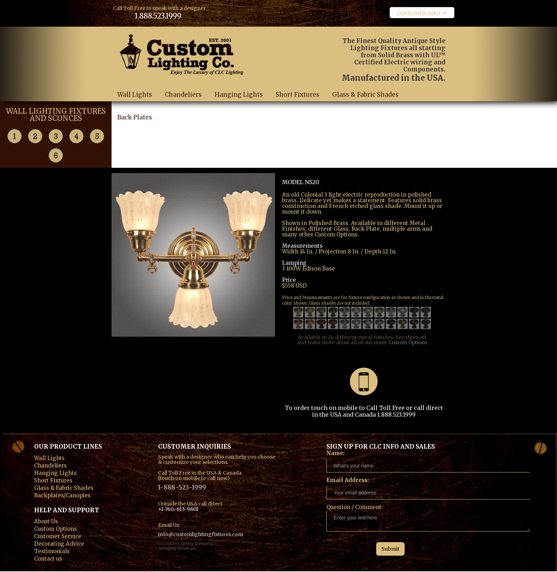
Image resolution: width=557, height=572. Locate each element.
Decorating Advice (59, 543)
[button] (422, 12)
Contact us (48, 558)
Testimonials (52, 550)
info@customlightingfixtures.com (200, 534)
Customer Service (57, 535)
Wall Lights (134, 94)
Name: (335, 453)
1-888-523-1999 (182, 486)
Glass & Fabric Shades (365, 101)
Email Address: (347, 480)
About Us (46, 520)
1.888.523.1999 (158, 16)
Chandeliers (183, 94)
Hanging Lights (239, 94)
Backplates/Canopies (62, 494)
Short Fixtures (297, 94)
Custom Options (403, 333)
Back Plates (134, 124)
